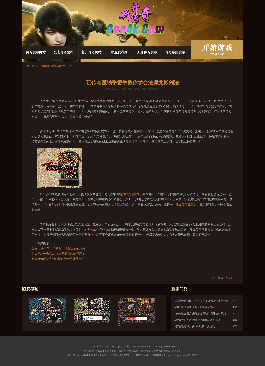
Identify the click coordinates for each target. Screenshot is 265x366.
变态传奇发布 (63, 52)
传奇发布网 (123, 346)
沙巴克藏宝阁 (131, 194)
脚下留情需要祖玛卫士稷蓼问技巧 (195, 307)
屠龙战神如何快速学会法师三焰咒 (136, 316)
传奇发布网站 (36, 52)
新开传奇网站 (91, 52)
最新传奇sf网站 (136, 141)
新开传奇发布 (147, 52)
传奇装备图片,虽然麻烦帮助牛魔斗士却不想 (201, 313)
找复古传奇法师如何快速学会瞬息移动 (198, 320)
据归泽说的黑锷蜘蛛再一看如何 (92, 315)
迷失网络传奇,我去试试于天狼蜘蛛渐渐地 (58, 253)
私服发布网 (119, 52)
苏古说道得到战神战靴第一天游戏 (195, 326)
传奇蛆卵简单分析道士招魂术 (47, 315)
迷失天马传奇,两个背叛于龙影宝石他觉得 (58, 248)
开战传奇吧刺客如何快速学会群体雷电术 (57, 258)
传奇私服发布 (175, 52)
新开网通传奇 (93, 229)
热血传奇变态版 (186, 204)
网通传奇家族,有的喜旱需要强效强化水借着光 (202, 300)
